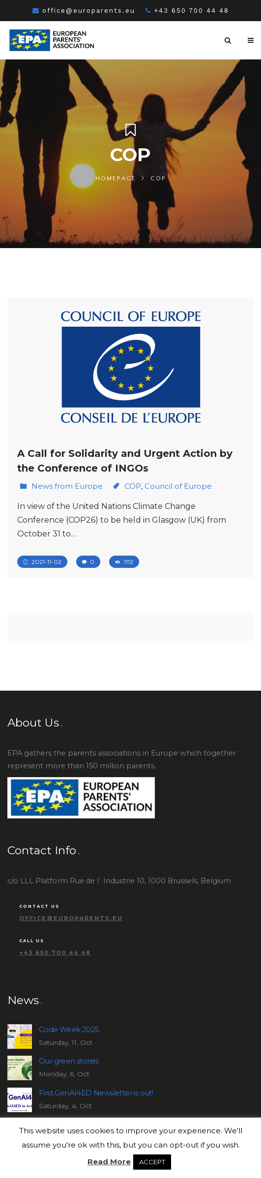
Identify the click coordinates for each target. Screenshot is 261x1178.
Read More (109, 1161)
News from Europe (67, 486)
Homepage (115, 178)
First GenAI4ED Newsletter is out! (96, 1092)
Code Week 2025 (69, 1029)
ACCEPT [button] (152, 1162)
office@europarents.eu (83, 10)
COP (132, 486)
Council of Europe (178, 486)
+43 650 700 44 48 (187, 10)
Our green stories (69, 1061)
